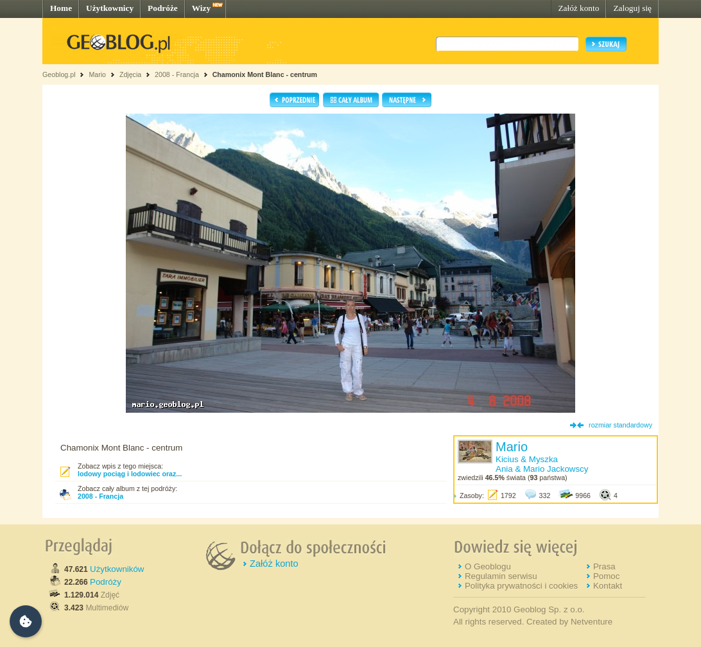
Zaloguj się (632, 8)
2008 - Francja (177, 74)
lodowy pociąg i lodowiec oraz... (130, 474)
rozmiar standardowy (620, 425)
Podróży (105, 582)
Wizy (201, 8)
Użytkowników (117, 569)
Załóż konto (578, 8)
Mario (97, 74)
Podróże (163, 8)
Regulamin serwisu (501, 576)
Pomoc (606, 576)
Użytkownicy (110, 8)
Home (61, 8)
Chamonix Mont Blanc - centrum (264, 74)
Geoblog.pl (59, 74)
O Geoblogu (488, 566)
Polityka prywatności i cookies (521, 586)
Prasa (604, 566)
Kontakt (607, 586)
